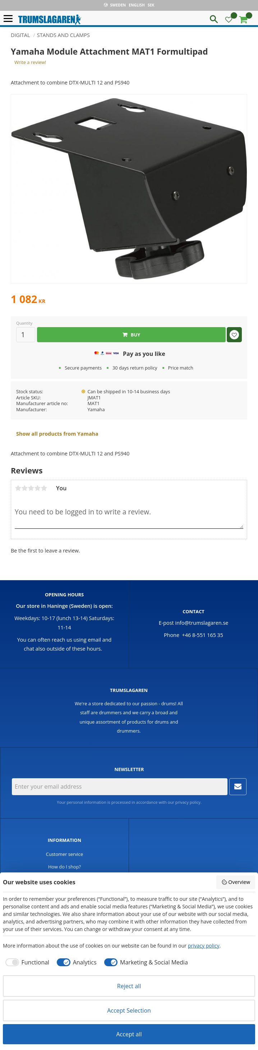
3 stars (31, 488)
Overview (235, 882)
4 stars (37, 488)
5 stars (44, 488)
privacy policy (188, 802)
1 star (18, 488)
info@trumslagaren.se (202, 622)
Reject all (129, 986)
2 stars (24, 488)
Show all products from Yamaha (57, 433)
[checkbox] (26, 962)
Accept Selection (129, 1010)
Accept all (129, 1034)
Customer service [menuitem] (64, 854)
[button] (10, 19)
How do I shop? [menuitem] (64, 866)
